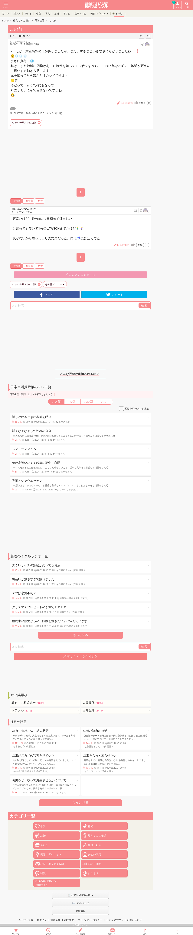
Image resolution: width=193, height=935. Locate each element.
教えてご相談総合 (29, 703)
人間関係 (94, 703)
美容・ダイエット (99, 13)
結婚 (56, 13)
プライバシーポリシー (90, 920)
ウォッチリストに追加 (24, 122)
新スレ (5, 13)
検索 (187, 5)
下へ (177, 934)
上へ (145, 934)
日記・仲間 (94, 863)
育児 (47, 13)
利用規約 (69, 920)
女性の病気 (94, 854)
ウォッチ (16, 934)
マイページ (177, 4)
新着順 (29, 200)
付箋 (40, 200)
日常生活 (94, 710)
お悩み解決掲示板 (45, 883)
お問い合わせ (134, 920)
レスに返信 (123, 245)
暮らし (66, 13)
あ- (141, 36)
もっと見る (80, 635)
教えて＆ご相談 (97, 835)
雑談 (43, 873)
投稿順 (17, 200)
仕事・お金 (80, 13)
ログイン (42, 920)
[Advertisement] (80, 159)
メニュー (6, 5)
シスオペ (93, 873)
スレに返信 (80, 934)
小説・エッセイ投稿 (52, 863)
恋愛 (38, 13)
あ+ (148, 36)
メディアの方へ (114, 920)
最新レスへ (112, 934)
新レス (17, 13)
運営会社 (55, 920)
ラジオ (28, 13)
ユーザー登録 (25, 920)
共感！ (145, 103)
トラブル (22, 710)
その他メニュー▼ (55, 284)
